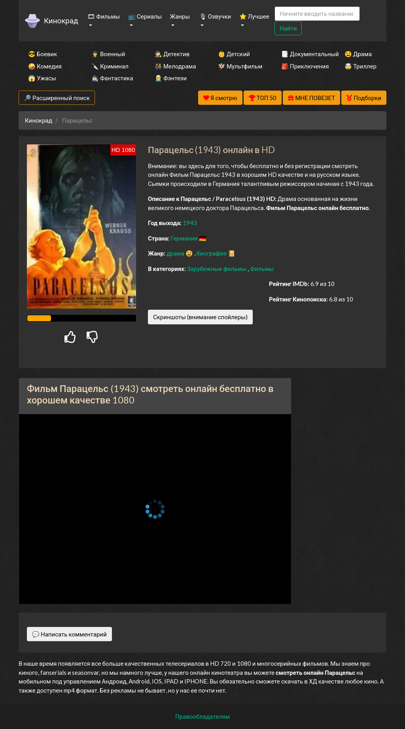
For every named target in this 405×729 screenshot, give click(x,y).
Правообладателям (202, 716)
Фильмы (262, 268)
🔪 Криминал (110, 66)
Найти (288, 28)
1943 (190, 222)
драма (176, 253)
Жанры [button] (180, 16)
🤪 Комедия (45, 66)
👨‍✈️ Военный (108, 53)
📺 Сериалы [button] (145, 16)
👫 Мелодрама (175, 66)
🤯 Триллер (360, 66)
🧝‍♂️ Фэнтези (171, 77)
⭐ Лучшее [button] (254, 16)
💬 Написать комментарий (69, 634)
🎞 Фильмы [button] (103, 16)
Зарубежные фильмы (217, 268)
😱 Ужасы (42, 77)
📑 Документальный (302, 53)
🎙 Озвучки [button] (215, 16)
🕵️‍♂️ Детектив (172, 53)
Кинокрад (61, 20)
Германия (184, 238)
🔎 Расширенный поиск (57, 97)
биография (212, 253)
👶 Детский (234, 53)
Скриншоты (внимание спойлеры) (200, 316)
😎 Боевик (42, 53)
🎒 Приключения (302, 66)
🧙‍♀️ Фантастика (112, 77)
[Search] (317, 13)
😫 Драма (358, 53)
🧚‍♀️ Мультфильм (239, 66)
